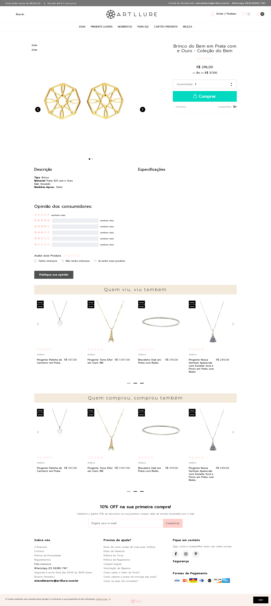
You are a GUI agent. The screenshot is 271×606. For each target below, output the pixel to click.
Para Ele (143, 27)
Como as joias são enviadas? (121, 581)
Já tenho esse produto (111, 261)
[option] (83, 97)
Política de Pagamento (117, 559)
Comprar (204, 96)
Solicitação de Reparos (117, 568)
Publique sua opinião (53, 275)
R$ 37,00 (211, 72)
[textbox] (30, 14)
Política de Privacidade (47, 555)
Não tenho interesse (78, 261)
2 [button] (92, 159)
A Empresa (40, 547)
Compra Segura (112, 564)
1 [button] (89, 159)
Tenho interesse (47, 261)
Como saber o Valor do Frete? (122, 572)
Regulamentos (42, 559)
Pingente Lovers (102, 27)
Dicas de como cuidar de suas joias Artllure (129, 547)
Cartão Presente (166, 27)
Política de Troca (113, 555)
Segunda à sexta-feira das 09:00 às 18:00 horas (63, 572)
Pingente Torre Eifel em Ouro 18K (100, 361)
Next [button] (142, 109)
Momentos (125, 27)
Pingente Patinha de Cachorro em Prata (49, 361)
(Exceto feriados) (44, 576)
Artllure (40, 354)
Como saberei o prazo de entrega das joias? (130, 576)
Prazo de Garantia (114, 551)
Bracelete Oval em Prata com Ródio (149, 361)
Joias (82, 27)
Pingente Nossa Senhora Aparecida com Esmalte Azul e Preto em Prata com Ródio (201, 366)
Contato (39, 551)
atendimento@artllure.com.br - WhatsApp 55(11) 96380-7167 (231, 3)
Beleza (187, 27)
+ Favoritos (180, 106)
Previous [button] (37, 109)
